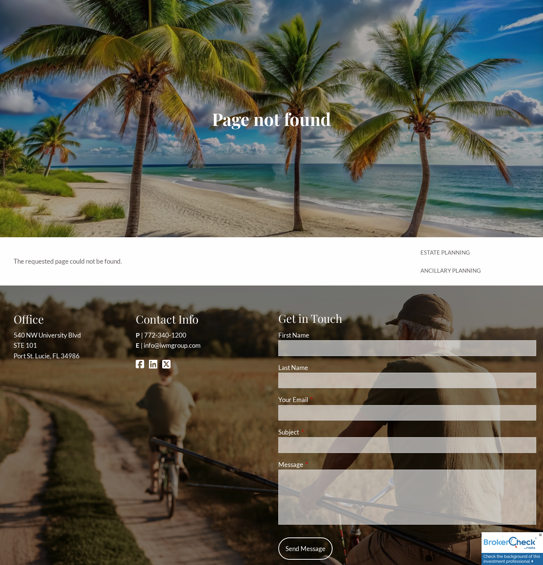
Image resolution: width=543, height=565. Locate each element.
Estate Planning (445, 252)
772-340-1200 (165, 335)
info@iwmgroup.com (172, 345)
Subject (317, 432)
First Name (293, 335)
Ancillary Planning (450, 270)
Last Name (293, 368)
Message (320, 464)
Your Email (322, 400)
